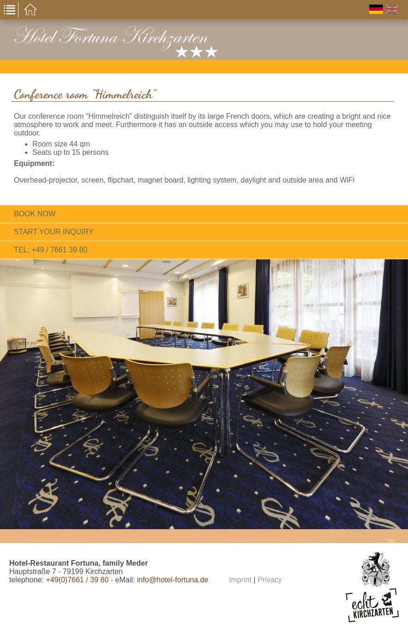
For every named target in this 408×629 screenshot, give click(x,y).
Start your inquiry (53, 232)
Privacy (270, 580)
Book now (35, 214)
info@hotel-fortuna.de (172, 580)
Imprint (240, 580)
